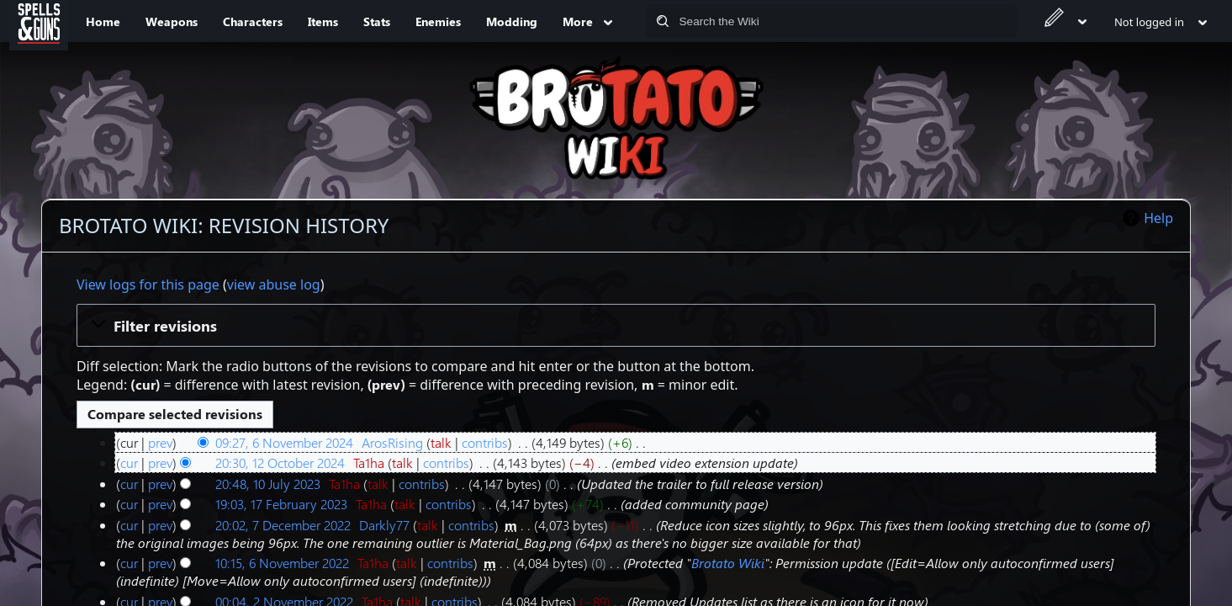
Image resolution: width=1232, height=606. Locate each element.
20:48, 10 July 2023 (267, 483)
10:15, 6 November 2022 (282, 562)
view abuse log (273, 284)
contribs (485, 442)
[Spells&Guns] (38, 21)
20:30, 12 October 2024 (280, 462)
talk (441, 442)
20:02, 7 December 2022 (283, 525)
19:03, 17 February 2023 (281, 504)
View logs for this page (148, 284)
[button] (616, 324)
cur (129, 462)
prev (160, 442)
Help (1158, 218)
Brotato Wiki (727, 562)
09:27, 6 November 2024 (284, 442)
